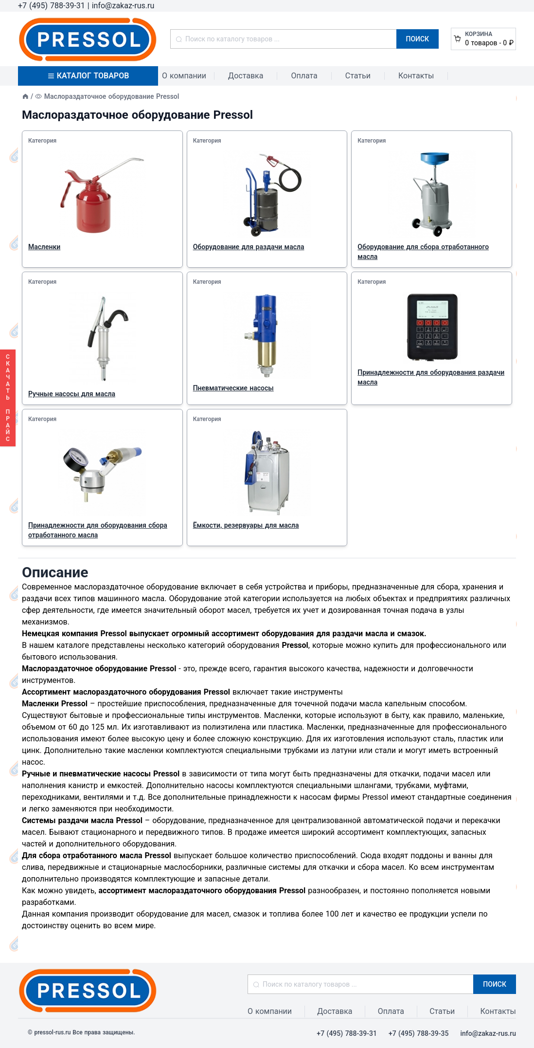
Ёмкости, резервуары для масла (246, 525)
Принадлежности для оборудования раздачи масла (430, 377)
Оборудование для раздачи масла (248, 247)
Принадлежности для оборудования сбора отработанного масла (97, 530)
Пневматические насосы (233, 388)
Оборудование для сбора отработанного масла (423, 251)
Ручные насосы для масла (71, 394)
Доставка (245, 75)
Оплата (304, 75)
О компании (184, 75)
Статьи (358, 75)
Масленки (44, 247)
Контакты (416, 75)
